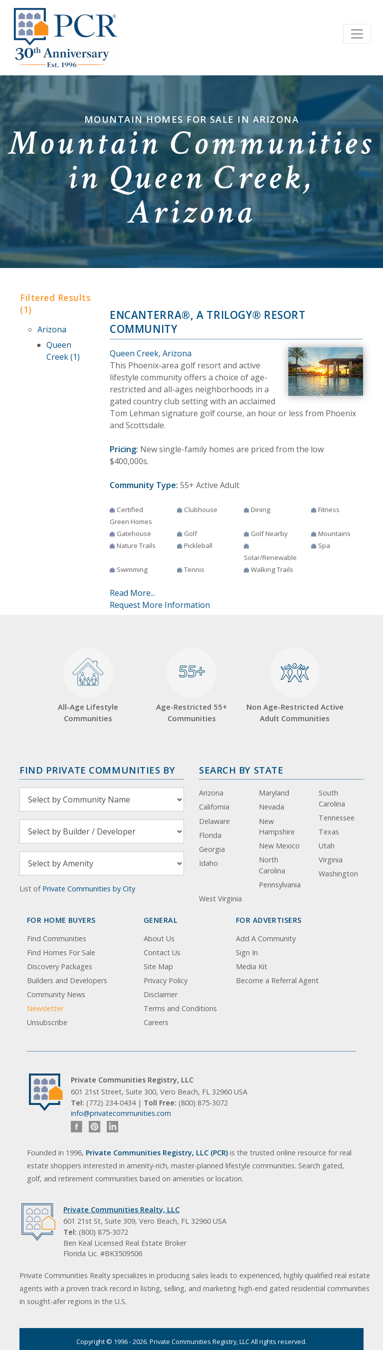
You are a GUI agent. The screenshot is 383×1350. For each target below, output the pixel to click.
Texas (329, 831)
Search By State (241, 770)
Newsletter (45, 1008)
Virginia (331, 859)
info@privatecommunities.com (121, 1113)
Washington (338, 873)
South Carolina (332, 798)
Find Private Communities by (97, 770)
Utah (327, 845)
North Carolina (272, 865)
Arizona (51, 329)
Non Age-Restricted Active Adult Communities (295, 685)
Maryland (274, 793)
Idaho (208, 863)
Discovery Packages (59, 966)
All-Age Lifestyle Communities (88, 685)
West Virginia (220, 898)
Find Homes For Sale (61, 952)
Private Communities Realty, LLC (121, 1209)
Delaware (214, 821)
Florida (210, 835)
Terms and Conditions (180, 1008)
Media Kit (251, 966)
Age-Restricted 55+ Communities (191, 685)
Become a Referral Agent (277, 980)
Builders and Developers (67, 980)
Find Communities (56, 938)
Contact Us (162, 952)
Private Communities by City (88, 888)
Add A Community (266, 938)
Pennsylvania (280, 884)
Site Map (158, 966)
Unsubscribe (47, 1022)
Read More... (132, 592)
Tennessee (337, 817)
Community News (56, 994)
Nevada (271, 806)
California (214, 806)
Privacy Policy (166, 980)
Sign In (247, 952)
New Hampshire (277, 826)
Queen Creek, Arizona (151, 353)
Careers (156, 1022)
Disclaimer (161, 994)
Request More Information (160, 604)
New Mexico (279, 845)
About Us (159, 938)
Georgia (212, 849)
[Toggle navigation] (357, 34)
